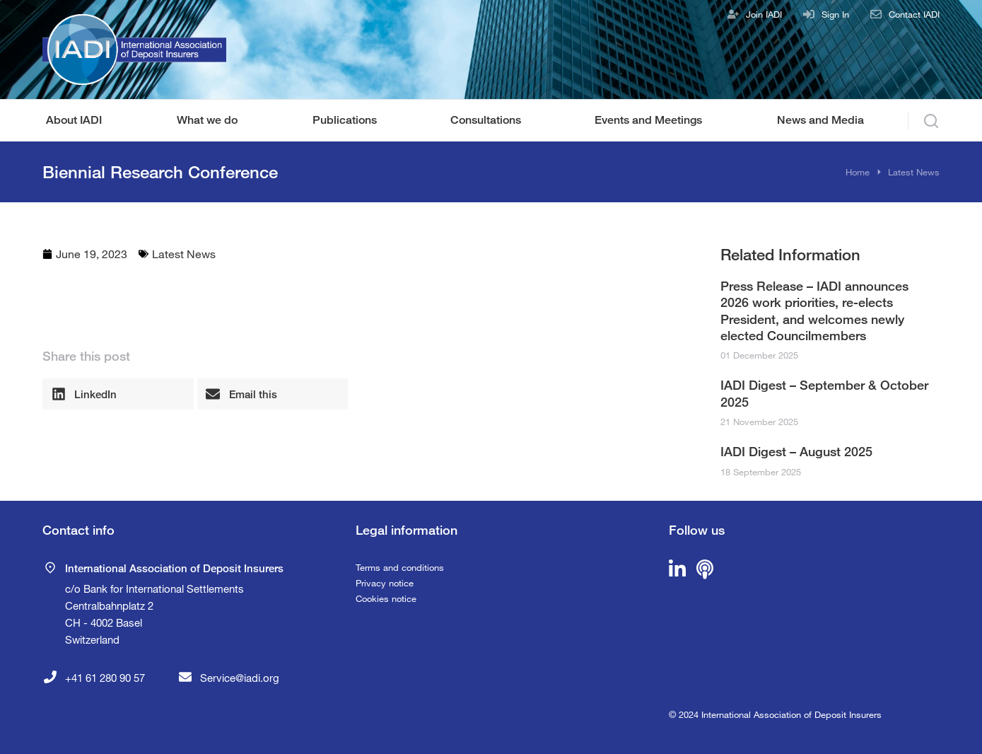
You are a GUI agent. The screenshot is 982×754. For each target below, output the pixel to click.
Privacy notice (385, 582)
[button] (118, 394)
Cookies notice (386, 598)
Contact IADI (914, 14)
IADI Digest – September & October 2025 (824, 393)
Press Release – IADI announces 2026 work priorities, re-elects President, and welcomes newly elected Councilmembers (814, 310)
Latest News (184, 253)
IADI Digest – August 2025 (796, 451)
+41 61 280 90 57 (105, 677)
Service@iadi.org (239, 677)
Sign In (835, 14)
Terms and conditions (400, 567)
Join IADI (764, 14)
